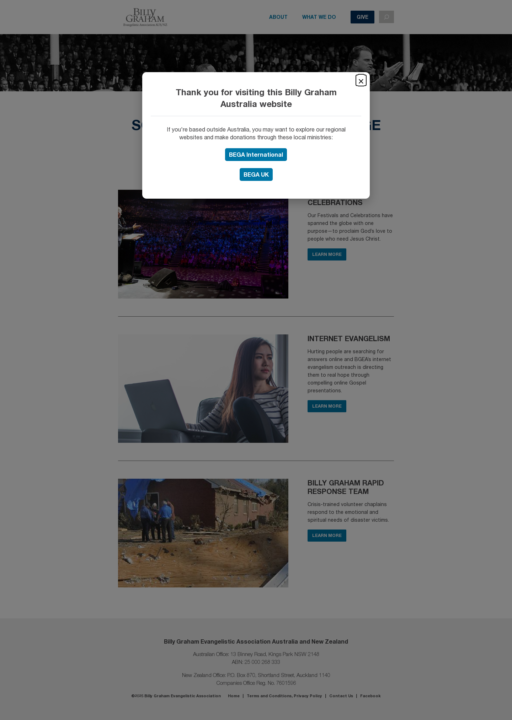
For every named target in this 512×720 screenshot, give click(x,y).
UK (256, 174)
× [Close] (361, 80)
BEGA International (256, 154)
